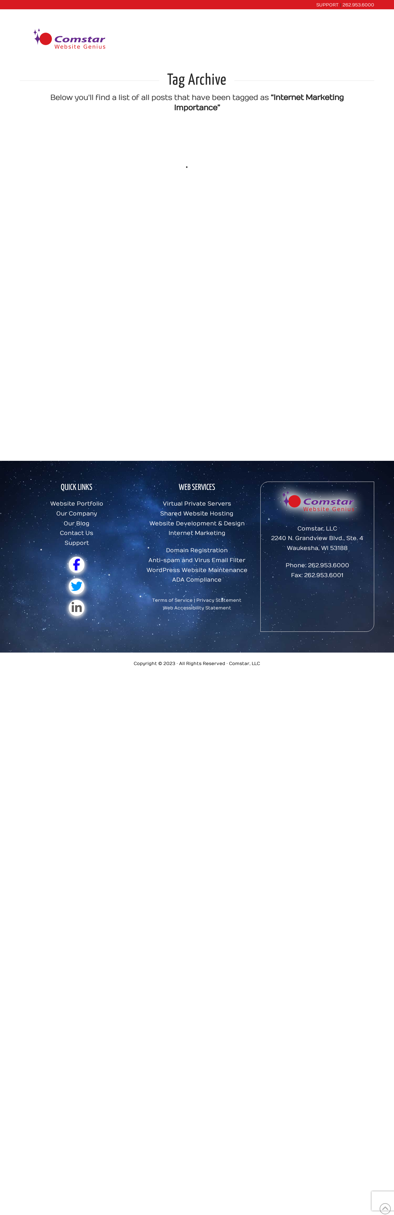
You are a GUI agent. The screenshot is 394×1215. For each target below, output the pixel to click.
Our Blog (77, 523)
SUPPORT (327, 5)
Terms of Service (172, 600)
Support (77, 543)
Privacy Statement (218, 600)
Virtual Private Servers (197, 503)
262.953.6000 (358, 5)
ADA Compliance (197, 580)
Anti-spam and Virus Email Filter (196, 560)
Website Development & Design (197, 523)
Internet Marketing (197, 533)
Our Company (76, 513)
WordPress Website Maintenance (197, 570)
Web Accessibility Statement (197, 608)
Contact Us (76, 533)
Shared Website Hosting (196, 513)
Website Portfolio (76, 503)
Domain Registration (197, 550)
